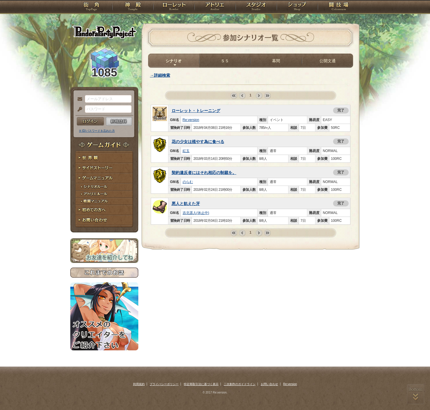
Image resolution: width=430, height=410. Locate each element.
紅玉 (186, 151)
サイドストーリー (104, 168)
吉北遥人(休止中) (196, 213)
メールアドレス (78, 99)
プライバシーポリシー (164, 384)
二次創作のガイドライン (240, 384)
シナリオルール (104, 187)
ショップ (297, 7)
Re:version (191, 120)
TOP (91, 7)
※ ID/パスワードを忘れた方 (97, 130)
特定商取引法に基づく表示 (201, 384)
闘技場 (339, 7)
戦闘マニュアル (104, 201)
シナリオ (174, 60)
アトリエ (215, 7)
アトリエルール (104, 194)
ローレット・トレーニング (196, 110)
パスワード (78, 109)
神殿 (132, 7)
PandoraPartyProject (104, 32)
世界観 (104, 158)
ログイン (90, 121)
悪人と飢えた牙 (186, 203)
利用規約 (139, 384)
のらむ (188, 182)
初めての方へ (104, 210)
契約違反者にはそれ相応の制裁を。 (204, 172)
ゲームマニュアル (104, 178)
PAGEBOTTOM (415, 394)
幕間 (276, 60)
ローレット (173, 7)
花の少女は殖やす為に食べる (198, 141)
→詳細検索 (160, 75)
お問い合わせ (104, 220)
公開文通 (327, 60)
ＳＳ (225, 60)
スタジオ (256, 7)
